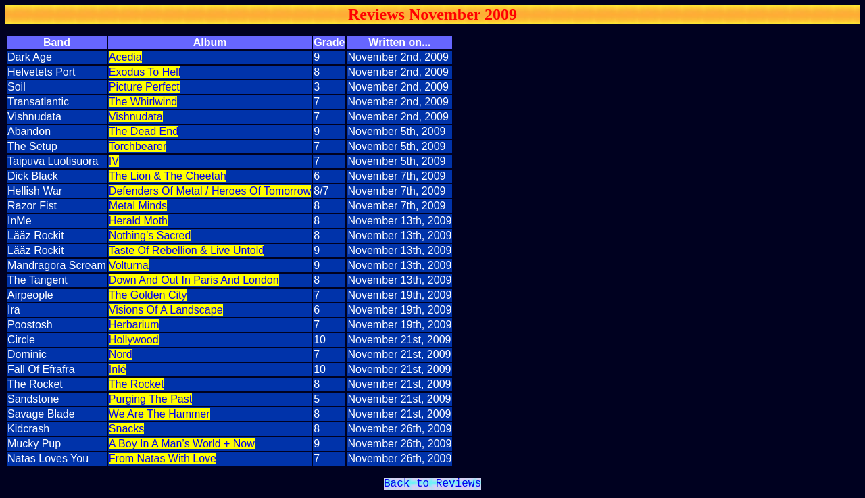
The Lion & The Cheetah (167, 176)
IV (114, 161)
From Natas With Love (162, 458)
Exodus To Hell (144, 72)
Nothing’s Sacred (150, 235)
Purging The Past (150, 399)
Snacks (126, 428)
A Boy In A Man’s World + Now (182, 443)
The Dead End (143, 131)
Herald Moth (138, 220)
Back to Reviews (432, 485)
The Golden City (148, 295)
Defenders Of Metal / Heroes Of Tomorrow (210, 191)
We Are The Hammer (159, 414)
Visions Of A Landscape (166, 310)
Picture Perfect (144, 87)
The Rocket (136, 384)
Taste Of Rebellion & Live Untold (186, 250)
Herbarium (134, 324)
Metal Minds (138, 205)
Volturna (129, 265)
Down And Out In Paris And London (194, 280)
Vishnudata (136, 116)
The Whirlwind (143, 101)
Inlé (117, 369)
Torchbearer (137, 146)
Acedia (125, 57)
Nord (120, 354)
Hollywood (134, 339)
